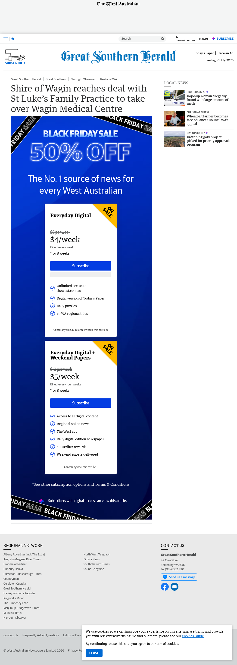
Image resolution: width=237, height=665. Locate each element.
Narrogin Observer (83, 79)
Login (203, 39)
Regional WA (108, 79)
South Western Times (96, 564)
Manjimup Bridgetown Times (21, 608)
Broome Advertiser (14, 564)
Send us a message (179, 577)
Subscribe (223, 39)
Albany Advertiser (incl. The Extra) (24, 554)
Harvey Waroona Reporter (19, 593)
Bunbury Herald (13, 569)
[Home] (12, 39)
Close (94, 653)
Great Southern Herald (26, 79)
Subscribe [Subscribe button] (80, 265)
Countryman (11, 578)
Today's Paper (204, 53)
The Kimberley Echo (15, 603)
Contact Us (10, 635)
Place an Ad (226, 53)
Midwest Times (12, 613)
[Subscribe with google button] (80, 274)
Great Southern (56, 79)
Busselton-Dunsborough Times (22, 574)
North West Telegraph (97, 554)
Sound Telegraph (94, 569)
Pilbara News (92, 559)
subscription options (68, 484)
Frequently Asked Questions (40, 635)
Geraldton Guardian (15, 583)
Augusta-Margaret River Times (22, 559)
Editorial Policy (73, 635)
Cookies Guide (193, 636)
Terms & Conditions (112, 484)
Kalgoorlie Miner (13, 598)
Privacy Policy (77, 650)
